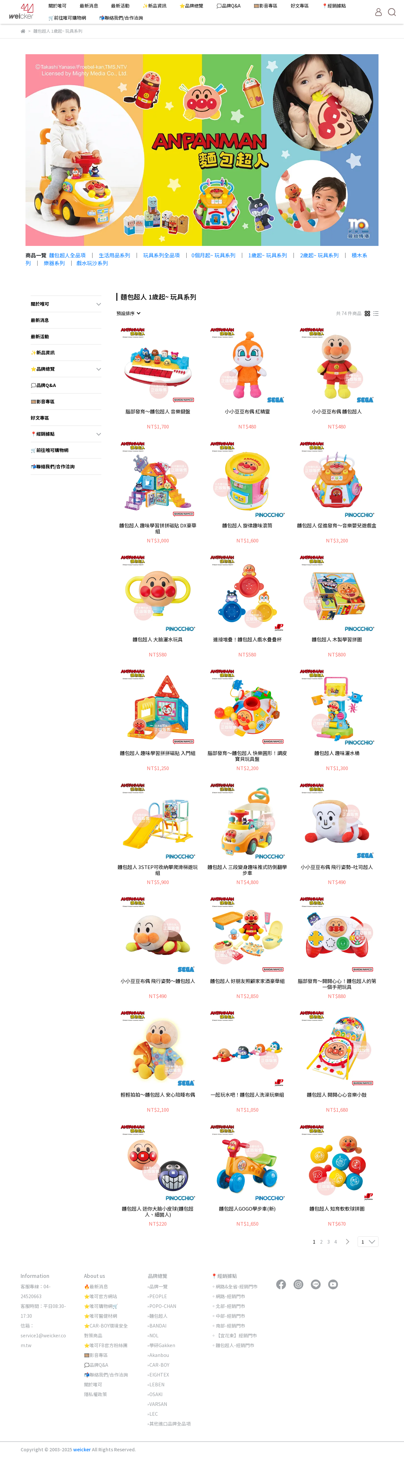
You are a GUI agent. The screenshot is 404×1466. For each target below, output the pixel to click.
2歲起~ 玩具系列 (319, 255)
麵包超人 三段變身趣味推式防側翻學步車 (247, 870)
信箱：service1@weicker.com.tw (43, 1335)
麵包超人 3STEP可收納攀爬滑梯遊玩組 (158, 870)
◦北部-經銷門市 (228, 1306)
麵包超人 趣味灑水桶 (337, 753)
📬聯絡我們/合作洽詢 (121, 17)
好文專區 (300, 5)
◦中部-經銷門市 (228, 1316)
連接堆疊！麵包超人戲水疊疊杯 (247, 639)
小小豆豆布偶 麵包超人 (337, 412)
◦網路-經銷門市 (228, 1296)
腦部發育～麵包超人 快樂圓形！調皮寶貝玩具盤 (247, 756)
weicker (82, 1449)
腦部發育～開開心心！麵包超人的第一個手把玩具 (337, 984)
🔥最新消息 (96, 1286)
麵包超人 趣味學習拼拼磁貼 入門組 (157, 753)
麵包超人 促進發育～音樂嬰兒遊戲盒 (337, 526)
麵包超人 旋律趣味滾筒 (247, 526)
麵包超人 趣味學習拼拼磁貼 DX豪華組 (157, 528)
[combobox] (128, 313)
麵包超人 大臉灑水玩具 (158, 639)
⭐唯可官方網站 (100, 1296)
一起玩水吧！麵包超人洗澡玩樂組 (247, 1095)
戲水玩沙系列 (92, 263)
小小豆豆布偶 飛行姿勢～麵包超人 (158, 981)
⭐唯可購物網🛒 (101, 1306)
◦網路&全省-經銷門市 (234, 1286)
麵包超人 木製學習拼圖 (337, 639)
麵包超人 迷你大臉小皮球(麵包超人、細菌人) (158, 1211)
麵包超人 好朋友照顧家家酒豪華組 (247, 981)
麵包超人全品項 (67, 255)
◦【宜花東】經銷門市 (234, 1335)
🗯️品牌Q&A (228, 5)
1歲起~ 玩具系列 (267, 255)
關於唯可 (57, 5)
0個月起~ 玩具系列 (213, 255)
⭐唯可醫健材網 (100, 1316)
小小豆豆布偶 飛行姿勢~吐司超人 (337, 867)
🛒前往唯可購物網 (67, 17)
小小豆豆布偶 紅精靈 (247, 412)
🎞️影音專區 (266, 5)
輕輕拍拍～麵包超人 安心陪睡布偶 (158, 1095)
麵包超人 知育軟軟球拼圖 (337, 1209)
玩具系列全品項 (161, 255)
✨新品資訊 (154, 5)
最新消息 (89, 5)
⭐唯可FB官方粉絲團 (105, 1345)
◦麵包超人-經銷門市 (232, 1345)
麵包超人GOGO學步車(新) (247, 1209)
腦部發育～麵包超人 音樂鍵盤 (158, 412)
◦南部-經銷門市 (228, 1325)
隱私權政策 (95, 1394)
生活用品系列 (114, 255)
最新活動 (120, 5)
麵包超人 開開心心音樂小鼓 (337, 1095)
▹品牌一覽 (158, 1286)
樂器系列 (54, 263)
